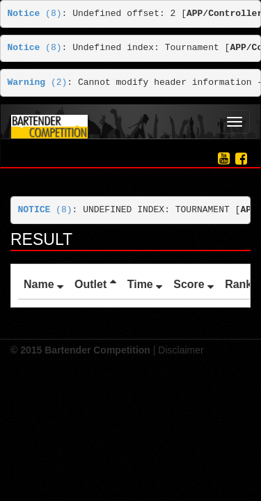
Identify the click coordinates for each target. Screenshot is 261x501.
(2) (38, 82)
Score (193, 284)
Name (43, 284)
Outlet (95, 284)
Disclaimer (180, 350)
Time (145, 284)
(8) (35, 13)
